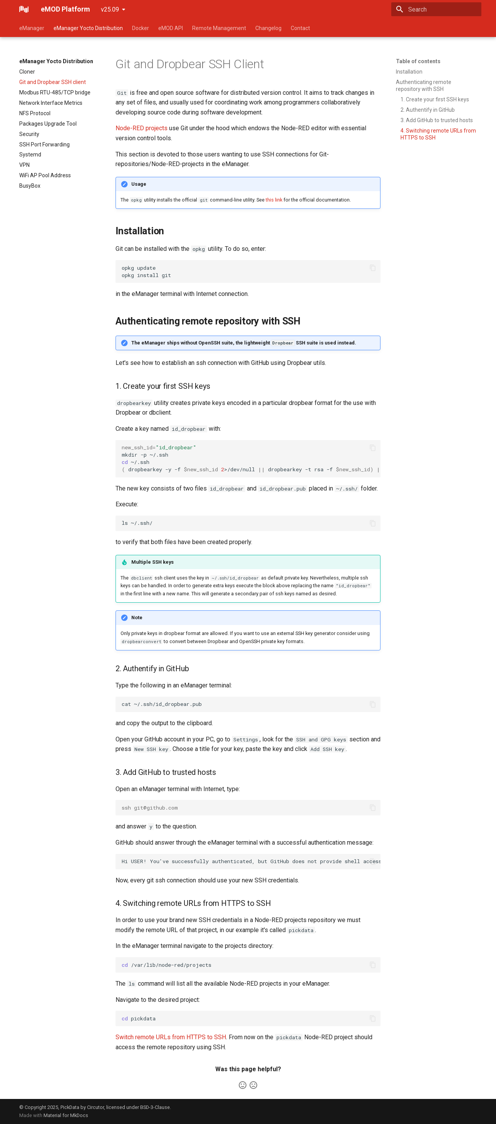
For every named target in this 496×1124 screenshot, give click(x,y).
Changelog (268, 28)
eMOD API (170, 28)
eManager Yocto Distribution (88, 28)
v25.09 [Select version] (110, 9)
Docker (140, 28)
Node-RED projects (142, 128)
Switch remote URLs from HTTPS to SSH (171, 1037)
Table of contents (418, 61)
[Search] (436, 9)
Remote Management (219, 28)
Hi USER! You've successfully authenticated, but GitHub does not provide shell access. (251, 861)
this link (274, 200)
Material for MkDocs (66, 1115)
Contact (300, 28)
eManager (31, 28)
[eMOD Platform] (24, 9)
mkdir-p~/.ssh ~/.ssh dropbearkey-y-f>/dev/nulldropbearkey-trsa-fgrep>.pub (251, 458)
